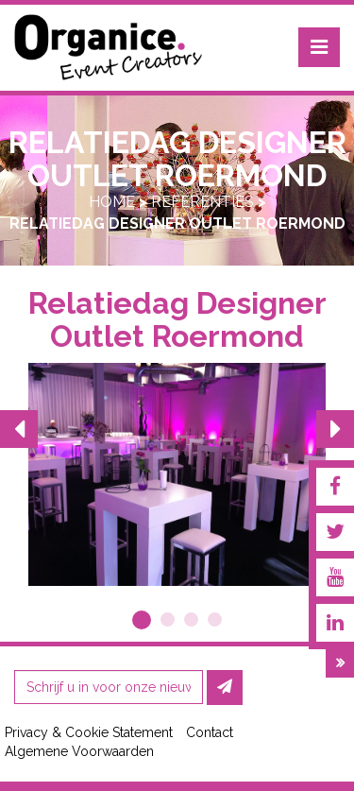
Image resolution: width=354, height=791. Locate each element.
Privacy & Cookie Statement (89, 732)
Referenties (202, 202)
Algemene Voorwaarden (79, 751)
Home (112, 202)
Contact (209, 732)
